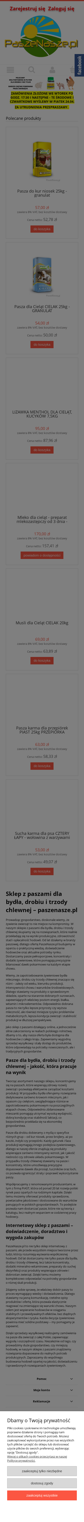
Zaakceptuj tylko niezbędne (42, 1471)
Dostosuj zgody (42, 1483)
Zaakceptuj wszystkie (42, 1495)
